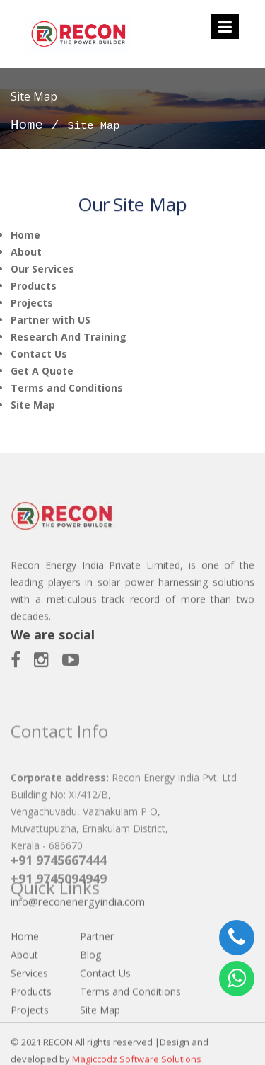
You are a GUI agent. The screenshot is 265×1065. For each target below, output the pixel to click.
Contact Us (39, 353)
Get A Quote (42, 370)
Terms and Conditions (67, 387)
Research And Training (68, 336)
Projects (32, 302)
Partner (97, 963)
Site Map (33, 404)
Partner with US (50, 319)
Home (27, 125)
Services (29, 1000)
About (26, 251)
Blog (90, 982)
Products (34, 285)
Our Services (42, 268)
